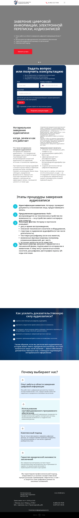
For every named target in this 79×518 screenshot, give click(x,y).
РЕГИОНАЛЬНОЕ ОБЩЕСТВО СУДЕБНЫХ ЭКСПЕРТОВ (27, 494)
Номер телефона (46, 82)
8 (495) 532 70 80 (53, 3)
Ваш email (20, 90)
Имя (18, 82)
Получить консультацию (39, 111)
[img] (61, 3)
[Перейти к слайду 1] (38, 62)
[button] (23, 51)
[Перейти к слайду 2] (40, 62)
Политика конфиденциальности (39, 510)
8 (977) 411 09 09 (58, 505)
